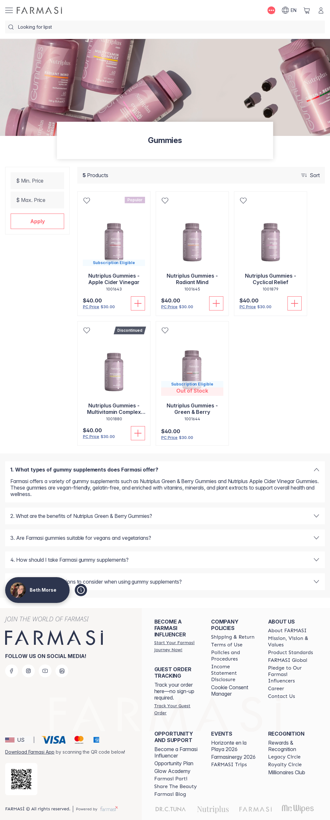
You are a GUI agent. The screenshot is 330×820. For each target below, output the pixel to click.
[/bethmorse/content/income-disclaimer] (233, 673)
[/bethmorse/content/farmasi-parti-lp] (171, 779)
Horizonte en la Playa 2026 (229, 745)
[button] (37, 221)
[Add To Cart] (138, 303)
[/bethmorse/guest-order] (176, 709)
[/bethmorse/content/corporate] (287, 660)
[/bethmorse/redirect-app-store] (21, 779)
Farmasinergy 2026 (233, 757)
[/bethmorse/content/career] (276, 688)
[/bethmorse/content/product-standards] (290, 652)
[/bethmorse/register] (176, 646)
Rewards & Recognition (282, 745)
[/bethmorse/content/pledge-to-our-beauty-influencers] (290, 674)
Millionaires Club (286, 772)
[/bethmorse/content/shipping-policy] (233, 637)
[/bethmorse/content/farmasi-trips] (229, 764)
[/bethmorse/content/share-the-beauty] (175, 786)
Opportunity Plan (173, 763)
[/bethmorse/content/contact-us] (281, 696)
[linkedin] (61, 670)
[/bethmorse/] (39, 10)
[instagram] (28, 670)
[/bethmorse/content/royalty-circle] (285, 764)
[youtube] (45, 670)
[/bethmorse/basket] (307, 10)
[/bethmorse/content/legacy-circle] (284, 757)
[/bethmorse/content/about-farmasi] (287, 630)
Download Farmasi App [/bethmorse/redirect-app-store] (29, 752)
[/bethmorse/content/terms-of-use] (226, 645)
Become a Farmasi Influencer (176, 752)
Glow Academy (172, 771)
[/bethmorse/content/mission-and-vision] (290, 641)
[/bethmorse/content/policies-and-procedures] (233, 655)
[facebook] (11, 670)
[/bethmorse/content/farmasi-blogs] (170, 794)
